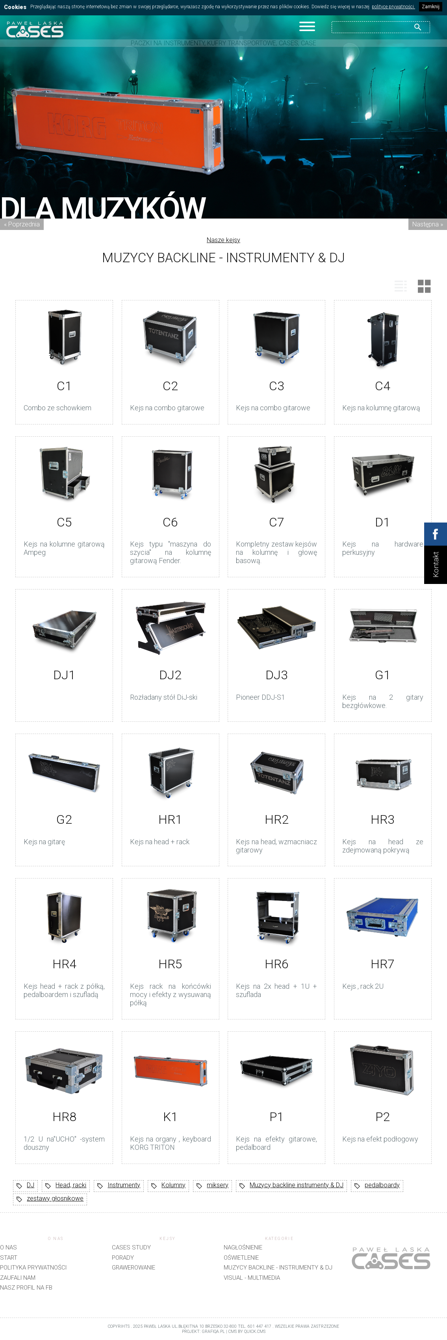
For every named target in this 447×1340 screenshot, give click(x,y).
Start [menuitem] (8, 1257)
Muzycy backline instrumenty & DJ (291, 1186)
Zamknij (431, 6)
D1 (382, 522)
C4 (382, 385)
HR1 (170, 819)
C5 (64, 522)
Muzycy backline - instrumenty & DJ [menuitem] (278, 1267)
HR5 (170, 963)
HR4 (64, 963)
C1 (64, 385)
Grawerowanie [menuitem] (133, 1267)
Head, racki (65, 1186)
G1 (383, 674)
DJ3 (276, 674)
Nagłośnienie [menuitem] (243, 1247)
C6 (170, 522)
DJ (25, 1186)
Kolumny (168, 1186)
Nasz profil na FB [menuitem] (26, 1287)
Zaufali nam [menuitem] (17, 1277)
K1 (170, 1116)
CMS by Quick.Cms (246, 1331)
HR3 (383, 819)
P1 (276, 1116)
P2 (382, 1116)
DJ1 (64, 674)
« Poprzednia (22, 224)
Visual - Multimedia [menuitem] (252, 1277)
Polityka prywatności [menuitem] (33, 1267)
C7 (276, 522)
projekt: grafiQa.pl (203, 1331)
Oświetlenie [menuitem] (241, 1257)
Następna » (427, 224)
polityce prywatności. (393, 6)
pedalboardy (377, 1186)
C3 (276, 385)
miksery (212, 1186)
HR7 (383, 963)
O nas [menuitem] (8, 1247)
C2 (170, 385)
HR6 (277, 963)
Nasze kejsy (223, 240)
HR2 (277, 819)
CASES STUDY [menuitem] (131, 1247)
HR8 (64, 1116)
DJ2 (170, 674)
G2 (64, 819)
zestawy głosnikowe (50, 1199)
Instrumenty (118, 1186)
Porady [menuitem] (123, 1257)
